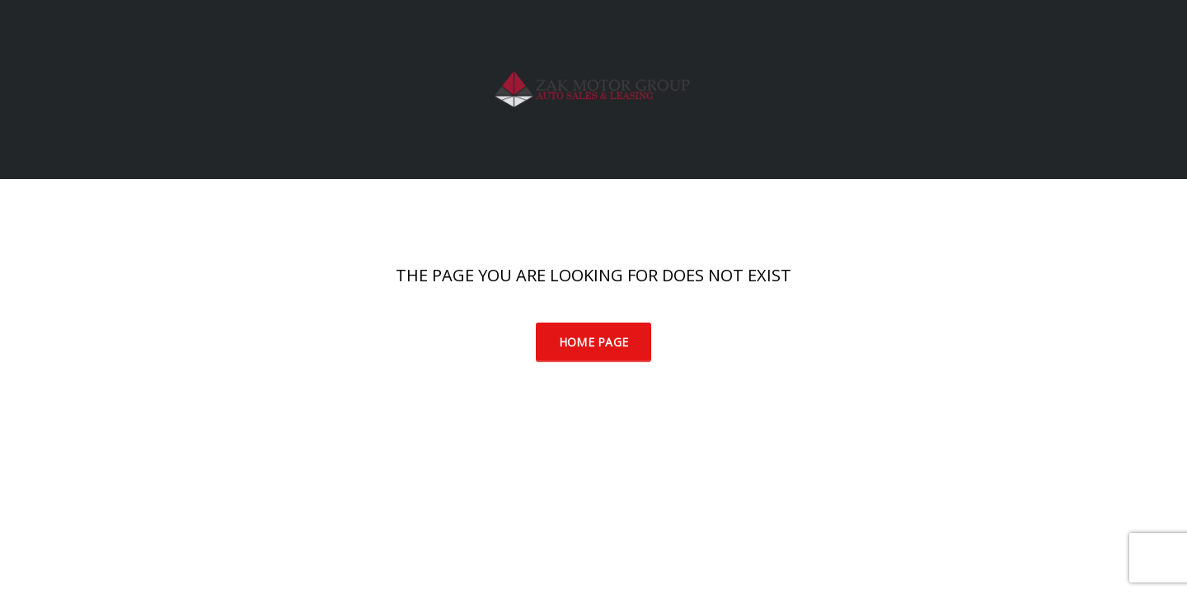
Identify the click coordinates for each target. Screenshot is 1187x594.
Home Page (594, 342)
